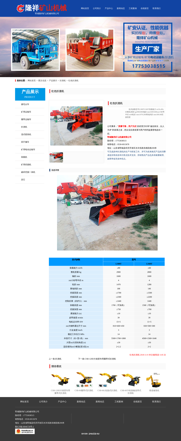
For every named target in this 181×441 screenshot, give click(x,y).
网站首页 (85, 8)
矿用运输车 (26, 112)
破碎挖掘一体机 (28, 172)
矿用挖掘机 (26, 164)
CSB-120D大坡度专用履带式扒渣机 (100, 359)
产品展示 (53, 80)
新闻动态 (121, 8)
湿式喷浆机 (26, 134)
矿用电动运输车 (28, 149)
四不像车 (25, 142)
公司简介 (97, 8)
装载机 (24, 157)
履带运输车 (26, 119)
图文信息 (42, 80)
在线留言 (145, 8)
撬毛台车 (25, 104)
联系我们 (157, 8)
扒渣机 (63, 80)
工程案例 (133, 8)
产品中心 (109, 8)
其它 (23, 180)
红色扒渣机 (73, 80)
